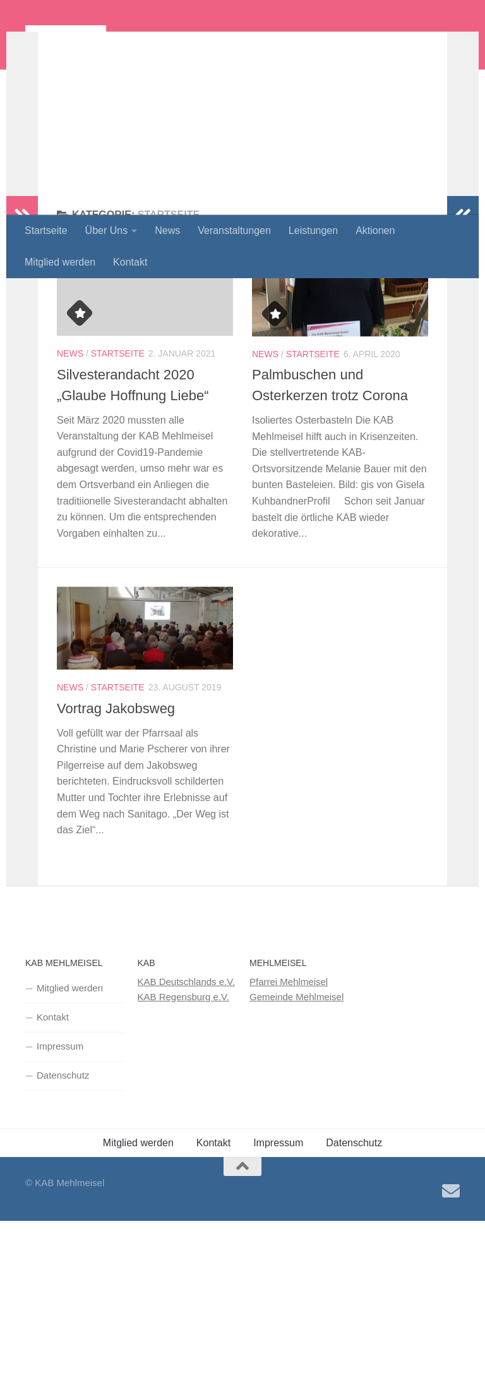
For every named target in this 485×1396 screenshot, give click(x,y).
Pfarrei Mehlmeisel (288, 1063)
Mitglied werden (60, 262)
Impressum (60, 1128)
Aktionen (375, 230)
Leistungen (313, 230)
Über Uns (106, 230)
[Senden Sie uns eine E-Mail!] (451, 1273)
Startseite (46, 230)
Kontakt (130, 262)
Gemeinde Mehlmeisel (296, 1079)
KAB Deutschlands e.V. (187, 1063)
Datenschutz (63, 1157)
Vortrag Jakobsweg (116, 791)
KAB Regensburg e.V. (183, 1079)
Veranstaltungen (234, 230)
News (167, 230)
